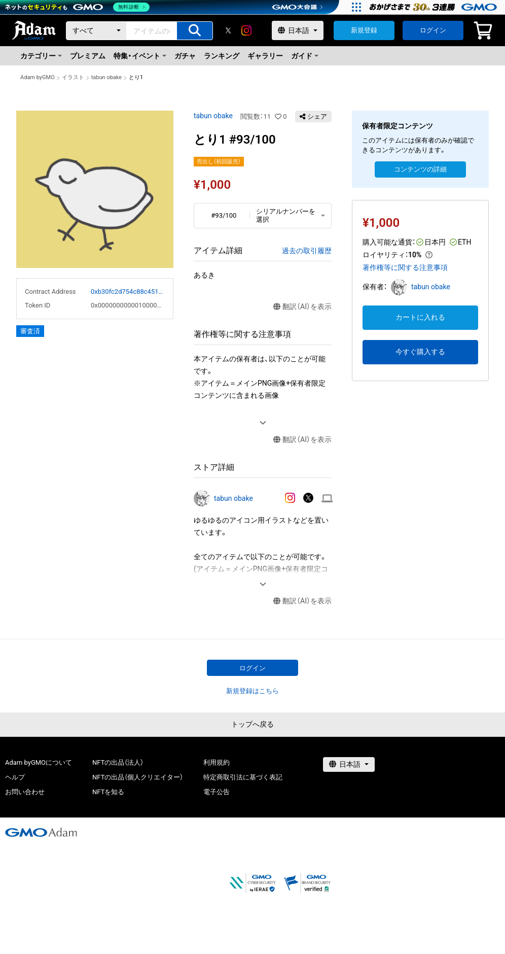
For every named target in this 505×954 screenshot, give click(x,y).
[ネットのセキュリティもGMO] (78, 7)
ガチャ (185, 56)
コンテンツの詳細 (420, 169)
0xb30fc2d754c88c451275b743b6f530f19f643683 (128, 291)
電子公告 (216, 792)
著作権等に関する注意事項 (405, 267)
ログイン (433, 30)
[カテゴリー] (96, 30)
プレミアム (87, 56)
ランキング (221, 55)
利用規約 (216, 762)
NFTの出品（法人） (117, 762)
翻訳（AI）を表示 (302, 306)
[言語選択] (297, 30)
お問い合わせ (25, 792)
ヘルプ (15, 777)
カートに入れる (420, 317)
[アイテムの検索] (194, 30)
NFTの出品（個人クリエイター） (137, 777)
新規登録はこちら (252, 691)
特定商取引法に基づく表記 (242, 777)
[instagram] (246, 30)
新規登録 (364, 30)
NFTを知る (108, 792)
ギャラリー (265, 55)
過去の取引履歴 (307, 251)
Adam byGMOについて (38, 762)
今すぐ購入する (420, 352)
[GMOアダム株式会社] (41, 832)
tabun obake (106, 77)
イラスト (73, 77)
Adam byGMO (37, 77)
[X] (228, 30)
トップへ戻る (252, 724)
